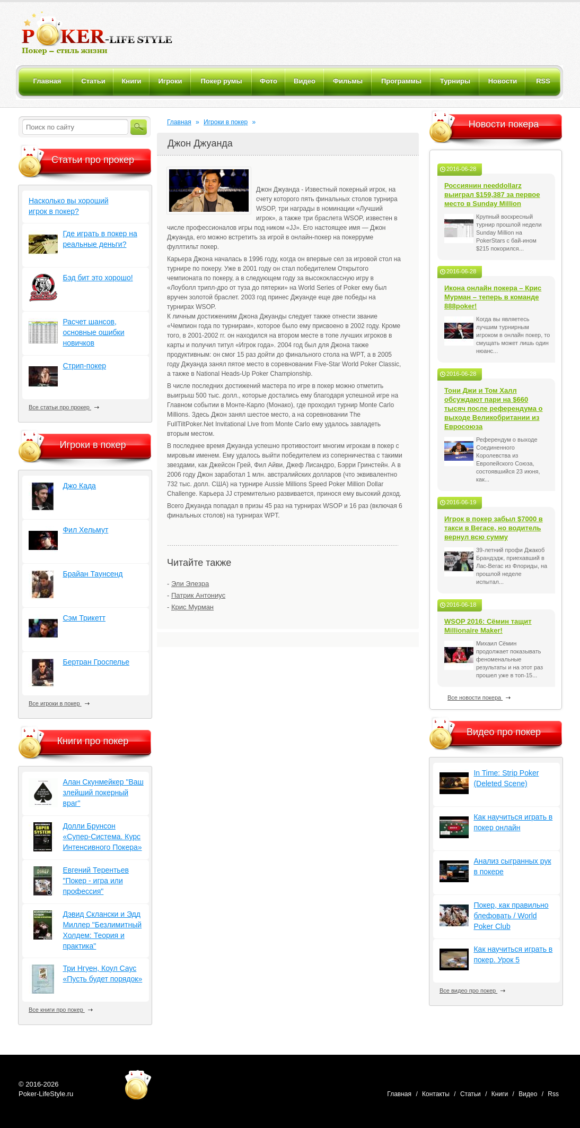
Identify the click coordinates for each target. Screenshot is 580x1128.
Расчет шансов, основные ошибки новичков (93, 332)
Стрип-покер (84, 365)
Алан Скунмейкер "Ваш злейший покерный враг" (103, 792)
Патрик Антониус (198, 595)
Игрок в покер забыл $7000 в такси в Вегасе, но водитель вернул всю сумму (493, 528)
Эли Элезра (190, 584)
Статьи (470, 1094)
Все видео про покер (472, 990)
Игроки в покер (226, 122)
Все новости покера (479, 697)
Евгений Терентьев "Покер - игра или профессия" (95, 880)
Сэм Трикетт (84, 618)
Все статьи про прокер (64, 407)
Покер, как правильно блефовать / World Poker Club (510, 916)
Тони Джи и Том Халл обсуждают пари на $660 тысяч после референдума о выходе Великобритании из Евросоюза (493, 408)
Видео (528, 1094)
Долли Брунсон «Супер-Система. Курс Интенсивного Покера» (102, 836)
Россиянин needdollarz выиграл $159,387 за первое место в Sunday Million (492, 195)
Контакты (436, 1094)
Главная (179, 122)
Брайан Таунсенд (92, 574)
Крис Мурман (192, 607)
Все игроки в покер (59, 703)
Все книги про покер (61, 1009)
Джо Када (79, 485)
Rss (553, 1094)
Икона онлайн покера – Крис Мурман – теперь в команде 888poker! (492, 297)
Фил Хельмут (85, 530)
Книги (499, 1094)
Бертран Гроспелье (96, 662)
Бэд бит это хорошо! (98, 277)
